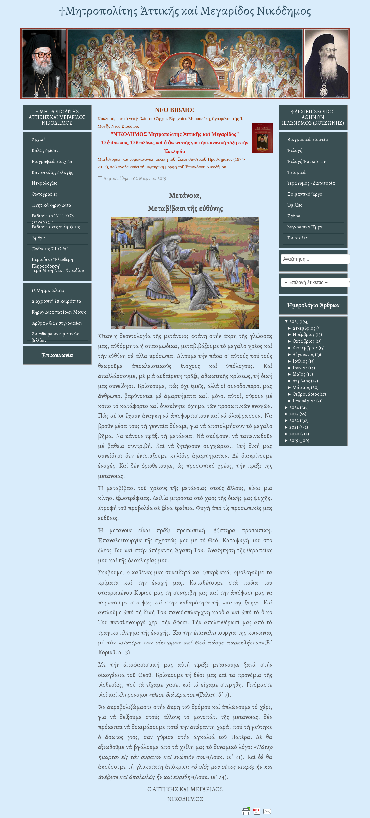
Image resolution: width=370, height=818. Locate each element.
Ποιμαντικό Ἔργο (304, 194)
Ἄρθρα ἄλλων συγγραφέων (57, 323)
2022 (291, 420)
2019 (291, 440)
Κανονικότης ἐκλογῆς (52, 172)
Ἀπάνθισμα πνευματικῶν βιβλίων (55, 335)
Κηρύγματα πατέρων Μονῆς (59, 312)
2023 (291, 414)
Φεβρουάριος (303, 394)
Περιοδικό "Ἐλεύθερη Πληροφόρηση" (52, 261)
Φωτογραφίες (45, 194)
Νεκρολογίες (44, 183)
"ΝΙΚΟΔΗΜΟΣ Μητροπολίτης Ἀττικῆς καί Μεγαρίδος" (174, 134)
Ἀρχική (39, 139)
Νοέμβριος (301, 334)
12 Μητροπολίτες (48, 290)
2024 (291, 407)
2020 (292, 434)
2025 (291, 321)
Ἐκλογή (294, 150)
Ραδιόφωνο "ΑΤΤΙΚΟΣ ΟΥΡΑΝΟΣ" (53, 217)
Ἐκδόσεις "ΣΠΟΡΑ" (50, 249)
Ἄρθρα (38, 238)
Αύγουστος (300, 354)
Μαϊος (296, 374)
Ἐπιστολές (297, 238)
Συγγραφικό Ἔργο (304, 227)
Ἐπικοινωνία (57, 355)
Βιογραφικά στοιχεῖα (52, 161)
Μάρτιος (298, 387)
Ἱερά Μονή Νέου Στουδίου (58, 270)
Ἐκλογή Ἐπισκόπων (306, 161)
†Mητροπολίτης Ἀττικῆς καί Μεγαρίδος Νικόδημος (185, 10)
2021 (291, 427)
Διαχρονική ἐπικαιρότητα (56, 301)
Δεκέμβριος (301, 328)
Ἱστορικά (296, 172)
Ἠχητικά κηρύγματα (51, 205)
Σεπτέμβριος (302, 348)
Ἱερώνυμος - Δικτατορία (311, 183)
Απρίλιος (298, 381)
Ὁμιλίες (294, 205)
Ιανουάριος (301, 401)
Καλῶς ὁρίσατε (46, 150)
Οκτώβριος (301, 341)
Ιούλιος (297, 361)
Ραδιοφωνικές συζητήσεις (56, 227)
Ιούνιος (297, 368)
